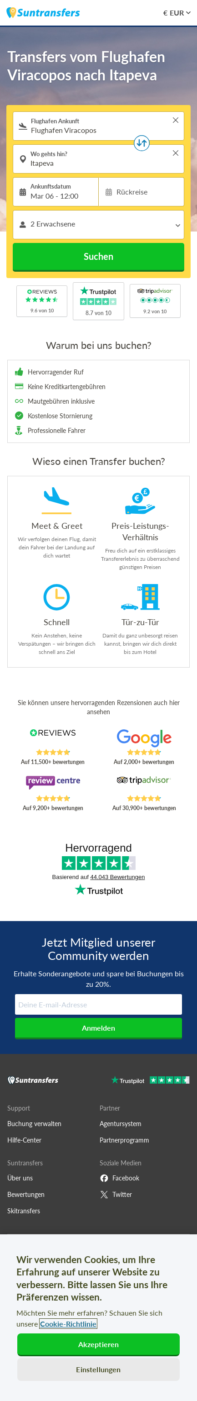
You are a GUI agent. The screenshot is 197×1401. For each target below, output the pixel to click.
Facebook (119, 1178)
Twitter (116, 1194)
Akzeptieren (98, 1344)
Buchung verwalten (34, 1123)
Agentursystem (120, 1123)
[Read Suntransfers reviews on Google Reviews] (144, 738)
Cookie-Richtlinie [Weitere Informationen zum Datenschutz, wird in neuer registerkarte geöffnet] (68, 1323)
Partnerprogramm (124, 1140)
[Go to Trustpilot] (150, 1081)
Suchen (98, 256)
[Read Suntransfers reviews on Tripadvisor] (144, 785)
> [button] (175, 120)
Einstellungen (98, 1369)
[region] (98, 1317)
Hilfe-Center (24, 1140)
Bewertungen (26, 1194)
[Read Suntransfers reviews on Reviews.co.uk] (52, 738)
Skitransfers (23, 1211)
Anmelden (98, 1027)
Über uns (20, 1178)
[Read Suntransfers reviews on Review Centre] (52, 785)
